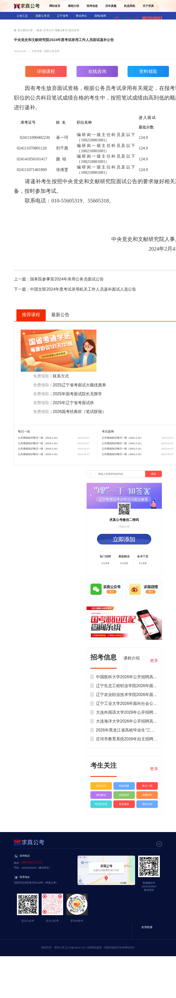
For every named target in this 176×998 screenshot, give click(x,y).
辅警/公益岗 (49, 30)
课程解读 (101, 795)
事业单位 (81, 15)
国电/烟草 (100, 15)
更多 (154, 660)
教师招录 (44, 23)
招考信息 (92, 5)
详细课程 (46, 71)
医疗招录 (63, 23)
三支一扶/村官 (25, 30)
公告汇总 (22, 15)
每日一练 (147, 785)
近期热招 (124, 795)
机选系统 (129, 5)
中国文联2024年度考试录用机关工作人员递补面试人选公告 (83, 289)
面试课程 (124, 804)
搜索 (153, 474)
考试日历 (101, 785)
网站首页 (54, 5)
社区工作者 (71, 30)
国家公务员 (42, 15)
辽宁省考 (62, 15)
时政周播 (124, 785)
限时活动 (147, 804)
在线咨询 (97, 71)
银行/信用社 (24, 23)
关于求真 (148, 5)
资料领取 (148, 71)
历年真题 (110, 5)
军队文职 (82, 23)
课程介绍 (73, 5)
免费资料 (147, 795)
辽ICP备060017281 (75, 947)
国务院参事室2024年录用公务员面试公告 (67, 279)
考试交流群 (101, 804)
